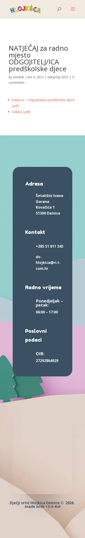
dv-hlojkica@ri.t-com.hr (48, 262)
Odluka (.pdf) (21, 112)
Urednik (18, 77)
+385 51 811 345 (49, 246)
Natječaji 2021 (58, 77)
